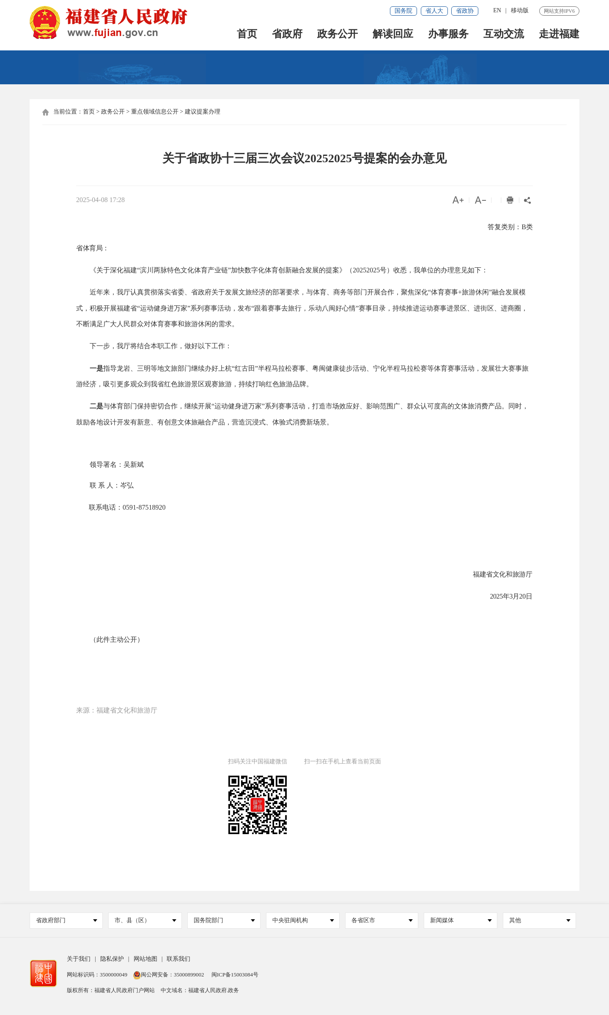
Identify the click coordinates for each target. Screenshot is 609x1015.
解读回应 (393, 34)
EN (497, 10)
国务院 (403, 11)
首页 (247, 34)
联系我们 (178, 959)
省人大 (434, 11)
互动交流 (503, 34)
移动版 (520, 10)
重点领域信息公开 (154, 111)
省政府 (287, 34)
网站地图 (145, 959)
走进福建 (559, 34)
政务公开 (337, 34)
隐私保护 (112, 959)
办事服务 (448, 34)
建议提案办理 (202, 111)
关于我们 (79, 959)
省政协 (465, 11)
